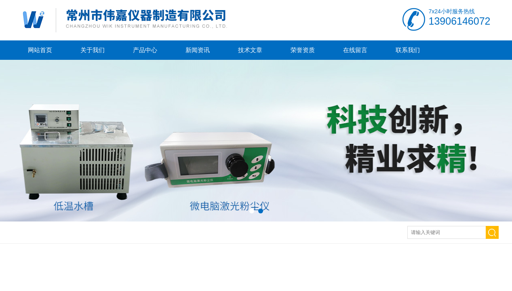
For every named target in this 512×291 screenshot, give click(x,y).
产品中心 (145, 49)
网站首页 (40, 49)
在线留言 (355, 49)
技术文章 (250, 49)
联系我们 (408, 49)
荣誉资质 (303, 49)
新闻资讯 (197, 49)
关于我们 (92, 49)
